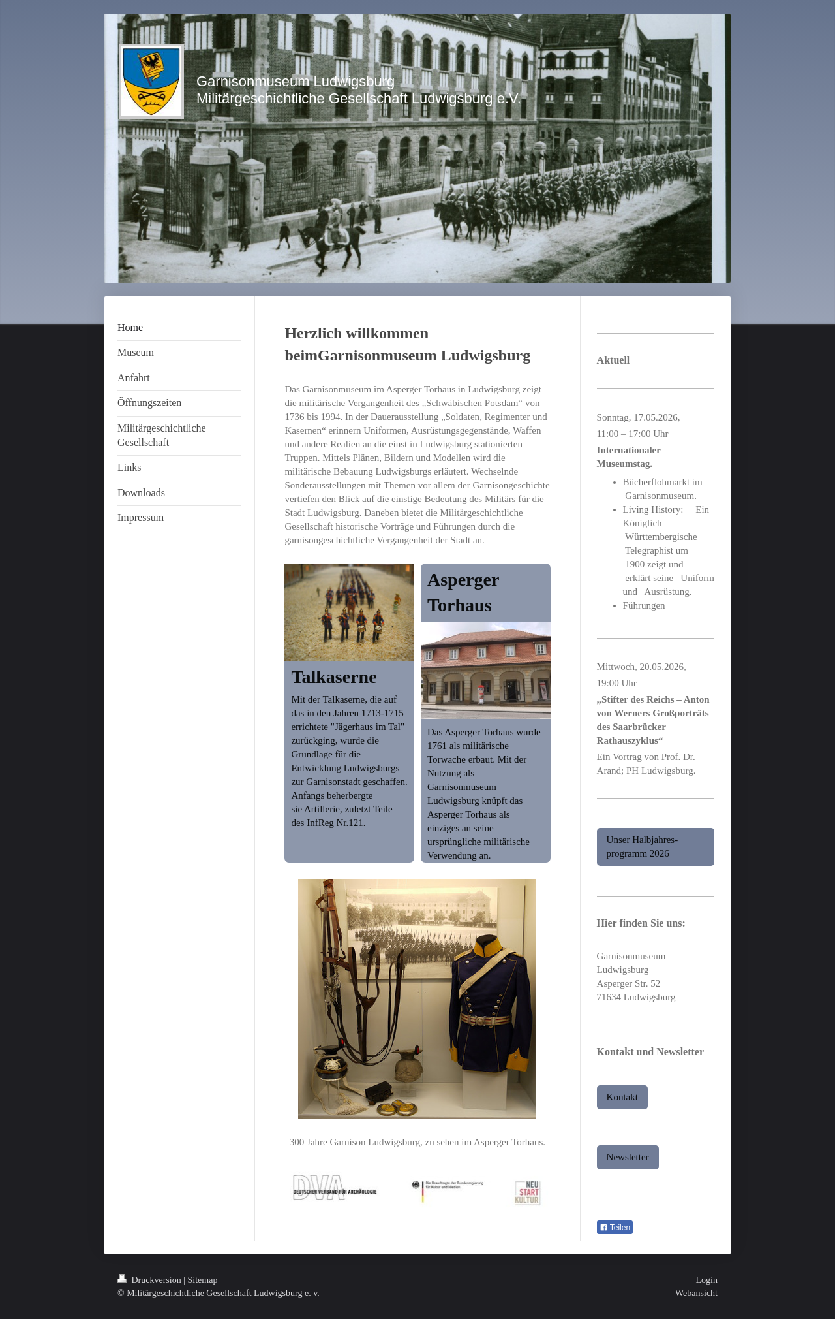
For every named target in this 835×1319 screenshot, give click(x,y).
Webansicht (696, 1293)
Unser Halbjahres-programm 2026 (642, 846)
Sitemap (203, 1280)
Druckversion (150, 1280)
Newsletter (628, 1157)
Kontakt (622, 1097)
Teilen (615, 1227)
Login (707, 1280)
